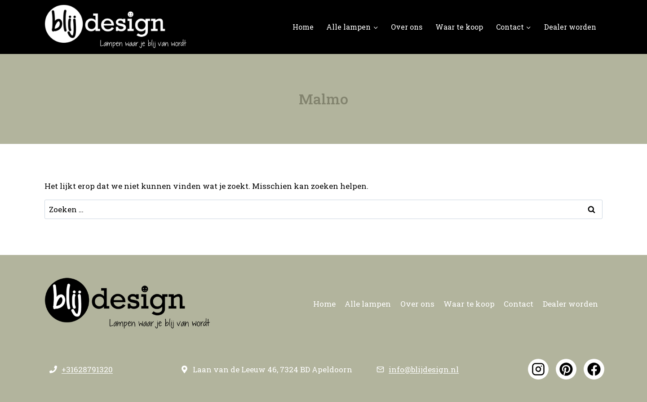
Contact (518, 304)
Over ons (406, 26)
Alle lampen (368, 304)
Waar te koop (459, 26)
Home (303, 26)
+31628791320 (87, 369)
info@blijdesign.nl (424, 369)
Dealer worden (570, 26)
